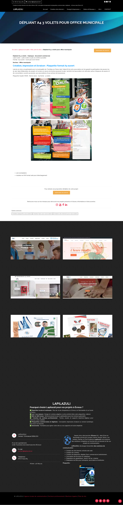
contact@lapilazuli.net (33, 2)
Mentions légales (71, 496)
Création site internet (57, 9)
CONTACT (107, 9)
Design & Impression (74, 9)
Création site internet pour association (65, 214)
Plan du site (82, 496)
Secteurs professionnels (56, 496)
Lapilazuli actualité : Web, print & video (30, 49)
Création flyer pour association (42, 214)
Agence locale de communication (35, 496)
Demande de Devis (102, 50)
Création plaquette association (21, 214)
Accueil (45, 9)
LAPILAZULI (18, 9)
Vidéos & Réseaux (89, 9)
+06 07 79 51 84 (18, 2)
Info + (100, 9)
